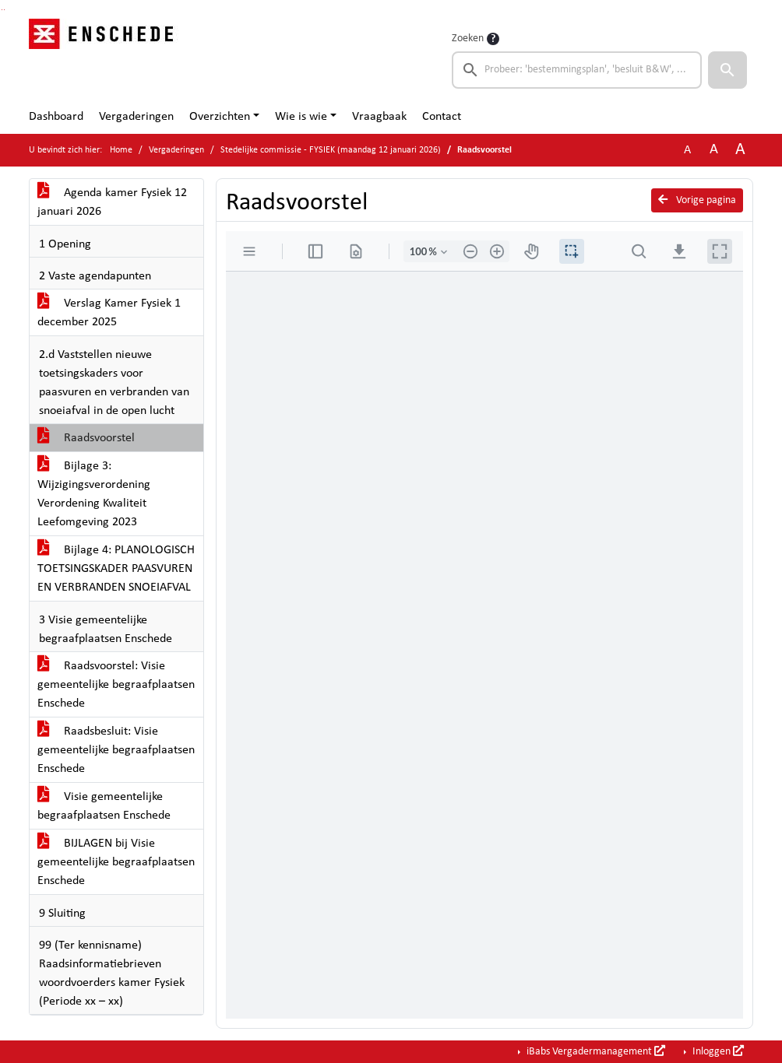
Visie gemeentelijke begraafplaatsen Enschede (104, 806)
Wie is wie (301, 117)
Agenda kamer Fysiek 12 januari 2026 (112, 202)
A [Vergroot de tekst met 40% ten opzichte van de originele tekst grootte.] (740, 150)
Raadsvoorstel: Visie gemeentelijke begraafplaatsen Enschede (116, 685)
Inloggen (717, 1051)
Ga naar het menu (4, 9)
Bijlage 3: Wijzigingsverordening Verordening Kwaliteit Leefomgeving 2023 (93, 494)
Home (121, 150)
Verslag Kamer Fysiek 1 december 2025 (109, 312)
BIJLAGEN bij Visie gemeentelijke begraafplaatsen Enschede (116, 862)
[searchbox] (577, 70)
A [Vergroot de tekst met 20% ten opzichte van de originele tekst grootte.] (714, 149)
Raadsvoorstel (86, 438)
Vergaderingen (136, 117)
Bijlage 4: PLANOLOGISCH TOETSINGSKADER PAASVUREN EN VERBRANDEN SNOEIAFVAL (116, 569)
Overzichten (219, 117)
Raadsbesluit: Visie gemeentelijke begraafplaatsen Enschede (116, 750)
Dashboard (56, 117)
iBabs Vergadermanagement (594, 1051)
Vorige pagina (697, 200)
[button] (727, 70)
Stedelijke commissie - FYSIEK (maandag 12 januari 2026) (330, 150)
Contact (441, 117)
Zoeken (468, 38)
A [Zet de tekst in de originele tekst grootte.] (687, 150)
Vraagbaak (379, 117)
